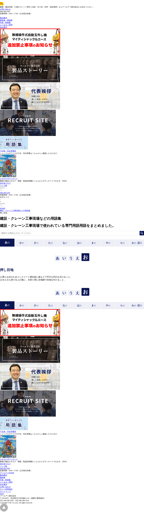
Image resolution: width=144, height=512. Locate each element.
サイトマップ (5, 491)
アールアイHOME (7, 473)
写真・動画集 (5, 480)
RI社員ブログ (5, 188)
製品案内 (3, 475)
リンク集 (3, 191)
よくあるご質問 (6, 482)
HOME (2, 208)
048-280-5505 (5, 193)
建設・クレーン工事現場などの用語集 (15, 211)
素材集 (2, 477)
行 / (137, 242)
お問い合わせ (5, 9)
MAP (2, 494)
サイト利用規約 (6, 489)
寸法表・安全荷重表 (8, 156)
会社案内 (3, 484)
